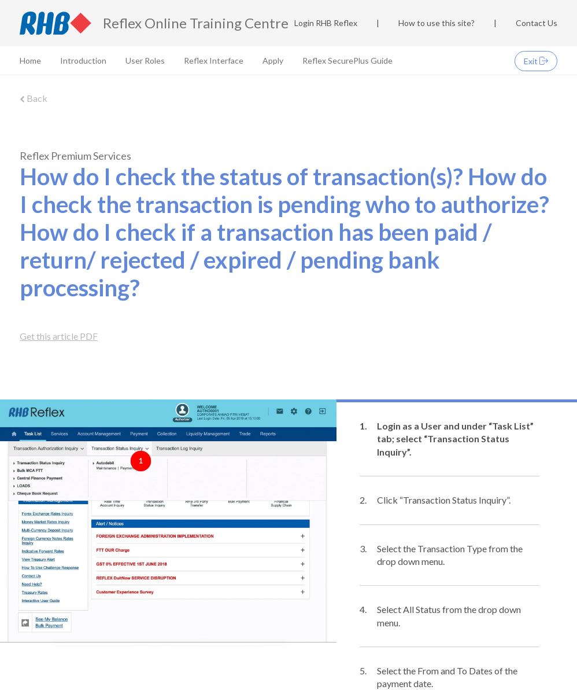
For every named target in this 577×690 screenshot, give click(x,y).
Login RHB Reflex (325, 23)
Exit (536, 61)
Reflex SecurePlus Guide (347, 60)
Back (33, 98)
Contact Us (536, 23)
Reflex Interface (213, 60)
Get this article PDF (59, 336)
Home (30, 60)
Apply (272, 60)
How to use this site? (436, 23)
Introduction (83, 60)
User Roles (145, 60)
